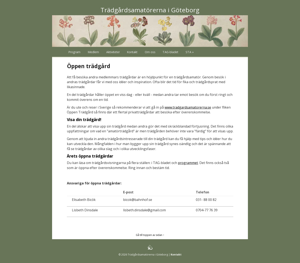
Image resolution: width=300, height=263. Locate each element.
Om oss (150, 52)
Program (74, 52)
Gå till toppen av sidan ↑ (150, 235)
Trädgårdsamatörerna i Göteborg (150, 10)
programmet (188, 162)
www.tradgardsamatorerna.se (188, 107)
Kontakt (132, 52)
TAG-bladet (170, 52)
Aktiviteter (113, 52)
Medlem (93, 52)
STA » (190, 52)
